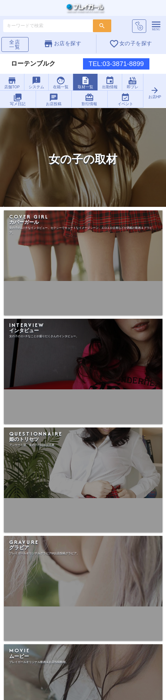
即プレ (132, 82)
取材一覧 (85, 82)
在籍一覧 (61, 82)
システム (37, 82)
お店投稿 (53, 99)
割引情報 (89, 99)
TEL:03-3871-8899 (116, 63)
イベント (125, 99)
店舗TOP (12, 82)
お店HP (154, 92)
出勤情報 (110, 82)
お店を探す (62, 44)
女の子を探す (130, 44)
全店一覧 (14, 44)
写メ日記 (17, 99)
